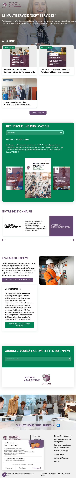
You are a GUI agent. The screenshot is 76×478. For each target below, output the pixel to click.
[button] (36, 43)
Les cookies (60, 473)
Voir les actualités (38, 113)
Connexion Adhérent (61, 458)
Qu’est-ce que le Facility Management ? (62, 440)
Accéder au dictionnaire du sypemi (61, 226)
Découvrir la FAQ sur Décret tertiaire (19, 325)
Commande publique (61, 451)
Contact (57, 461)
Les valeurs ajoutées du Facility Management (62, 446)
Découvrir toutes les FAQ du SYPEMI (18, 280)
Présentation (37, 439)
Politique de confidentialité (48, 473)
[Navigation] (72, 5)
